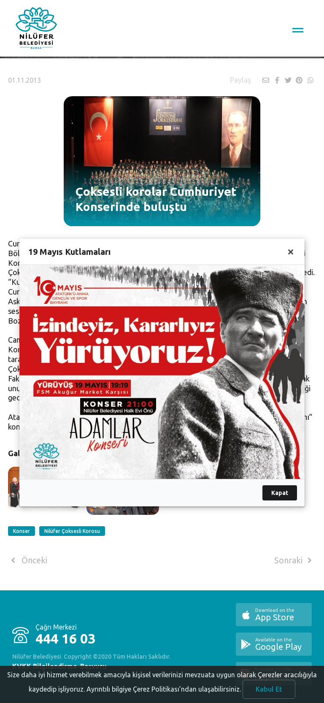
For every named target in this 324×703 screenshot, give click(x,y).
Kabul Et (269, 692)
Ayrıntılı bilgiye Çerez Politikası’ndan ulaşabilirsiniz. (163, 692)
